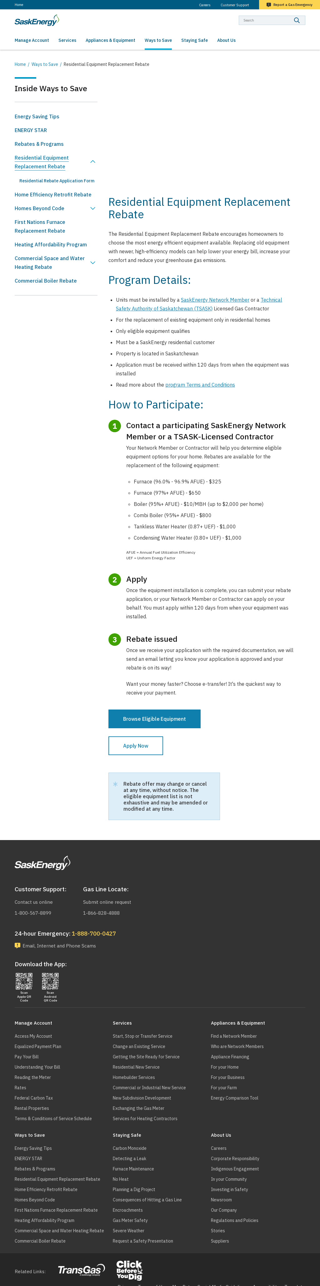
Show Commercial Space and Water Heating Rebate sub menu (93, 262)
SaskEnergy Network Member (215, 300)
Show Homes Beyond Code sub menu (93, 208)
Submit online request (107, 902)
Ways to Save (45, 64)
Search (305, 15)
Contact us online (34, 902)
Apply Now (135, 746)
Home (19, 4)
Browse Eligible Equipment (154, 719)
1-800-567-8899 (33, 913)
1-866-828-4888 (101, 913)
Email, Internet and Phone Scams (59, 946)
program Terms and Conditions (200, 385)
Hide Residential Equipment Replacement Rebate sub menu (93, 162)
